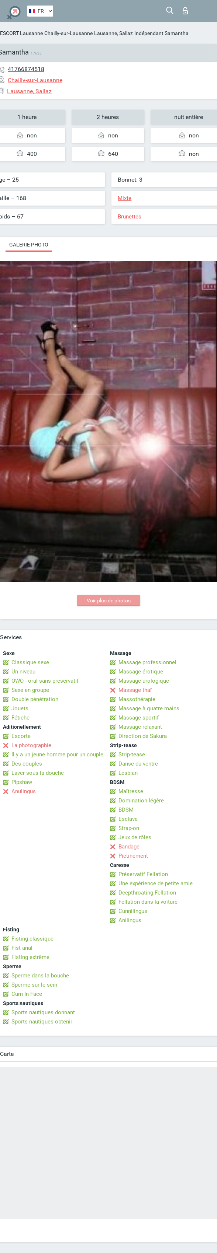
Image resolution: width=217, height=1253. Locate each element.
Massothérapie (136, 699)
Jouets (19, 708)
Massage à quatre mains (148, 708)
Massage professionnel (147, 662)
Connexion (185, 11)
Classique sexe (30, 662)
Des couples (26, 763)
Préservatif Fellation (143, 874)
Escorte (21, 736)
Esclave (128, 819)
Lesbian (128, 773)
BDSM (126, 809)
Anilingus (129, 920)
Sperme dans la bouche (40, 975)
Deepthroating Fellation (147, 892)
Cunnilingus (132, 911)
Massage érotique (140, 671)
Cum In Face (26, 994)
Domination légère (141, 800)
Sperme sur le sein (34, 984)
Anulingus (23, 791)
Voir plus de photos (109, 600)
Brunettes (129, 216)
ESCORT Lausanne (21, 33)
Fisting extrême (30, 957)
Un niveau (23, 671)
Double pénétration (34, 699)
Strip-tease (131, 754)
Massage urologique (143, 681)
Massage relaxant (140, 727)
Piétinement (133, 856)
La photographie (31, 745)
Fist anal (21, 948)
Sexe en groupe (30, 690)
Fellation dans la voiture (148, 902)
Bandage (129, 846)
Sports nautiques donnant (43, 1012)
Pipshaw (21, 782)
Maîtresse (130, 791)
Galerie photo (28, 245)
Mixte (124, 198)
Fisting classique (32, 938)
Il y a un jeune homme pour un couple (57, 754)
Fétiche (20, 717)
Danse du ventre (138, 763)
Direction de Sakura (142, 736)
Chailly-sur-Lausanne (68, 33)
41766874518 (26, 69)
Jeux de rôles (134, 837)
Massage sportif (138, 717)
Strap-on (128, 828)
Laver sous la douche (37, 773)
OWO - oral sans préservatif (45, 681)
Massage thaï (135, 690)
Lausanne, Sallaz (113, 33)
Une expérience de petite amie (155, 883)
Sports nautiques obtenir (41, 1021)
